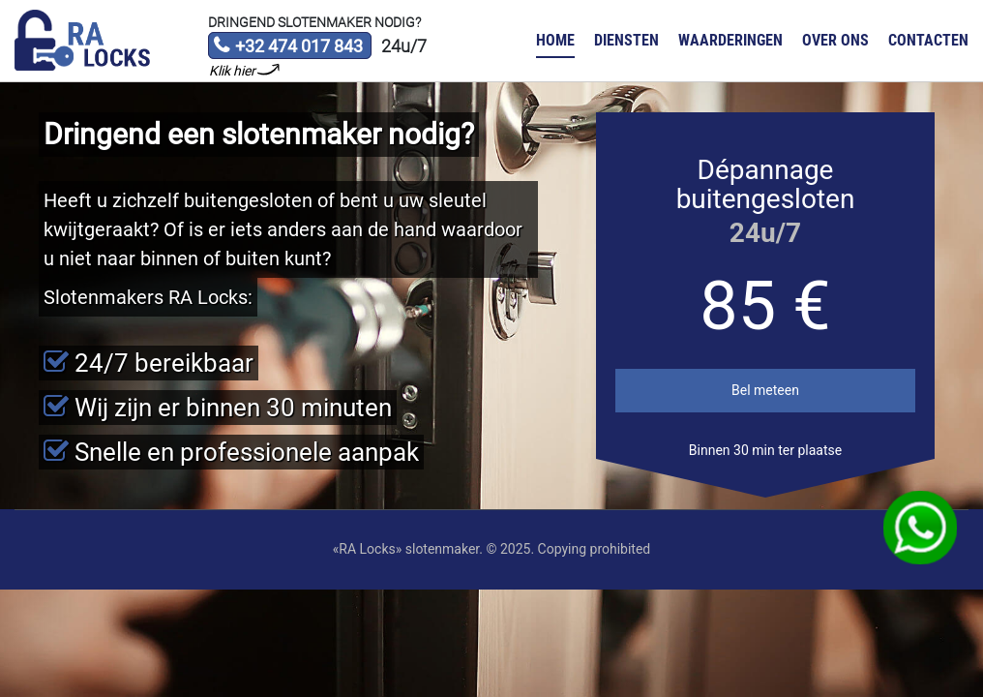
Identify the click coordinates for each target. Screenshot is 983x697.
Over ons (835, 40)
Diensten (626, 40)
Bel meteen (765, 390)
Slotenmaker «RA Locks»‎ (82, 41)
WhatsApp (920, 528)
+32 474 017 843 (288, 47)
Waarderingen (730, 40)
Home (555, 40)
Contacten (928, 40)
